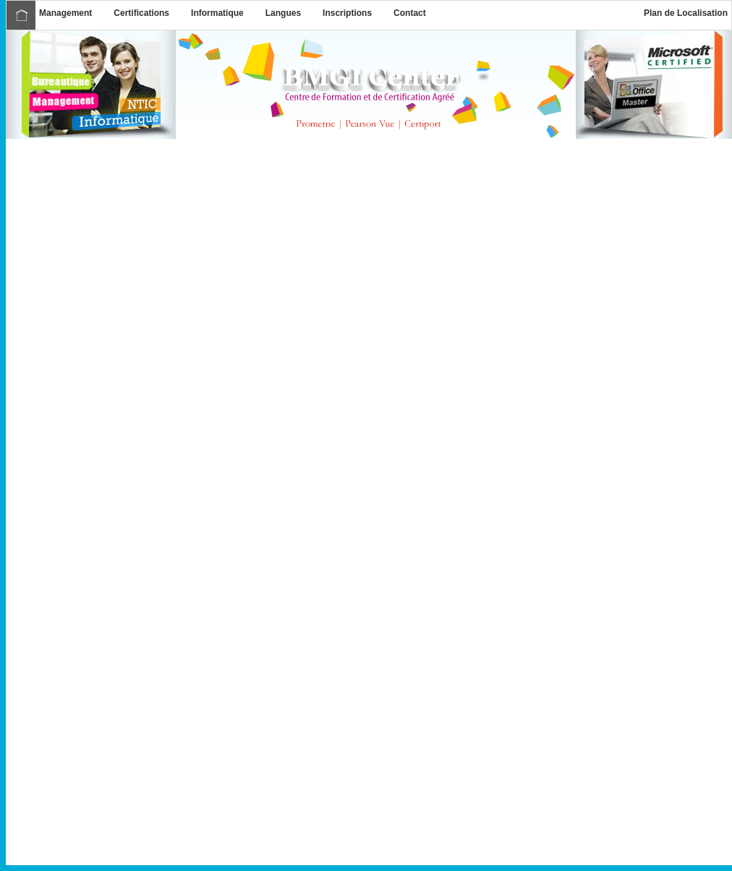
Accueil (21, 15)
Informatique (217, 13)
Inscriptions (347, 13)
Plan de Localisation (686, 13)
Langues (283, 13)
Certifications (141, 13)
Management (65, 13)
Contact (409, 13)
